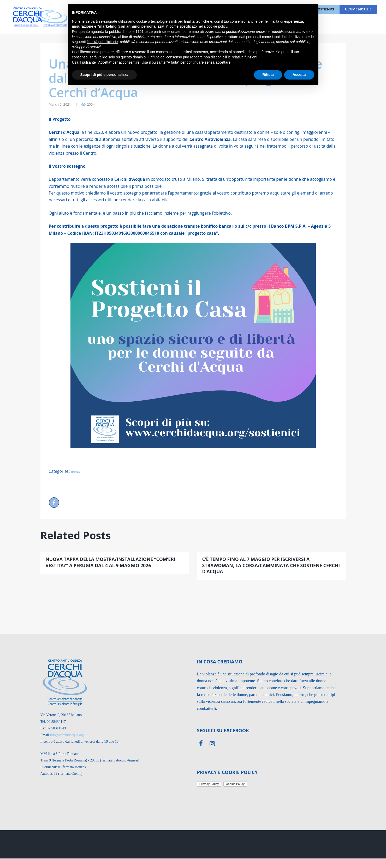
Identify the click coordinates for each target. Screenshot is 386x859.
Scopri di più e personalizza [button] (104, 74)
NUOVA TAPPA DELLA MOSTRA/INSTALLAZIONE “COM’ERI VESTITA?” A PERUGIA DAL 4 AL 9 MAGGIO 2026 (112, 562)
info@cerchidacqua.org (67, 735)
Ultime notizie (358, 9)
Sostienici (325, 9)
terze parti (153, 31)
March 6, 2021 (60, 104)
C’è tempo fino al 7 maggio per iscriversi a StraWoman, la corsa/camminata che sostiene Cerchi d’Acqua (263, 565)
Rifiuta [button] (268, 74)
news (77, 471)
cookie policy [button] (216, 26)
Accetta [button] (299, 74)
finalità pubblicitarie (102, 42)
